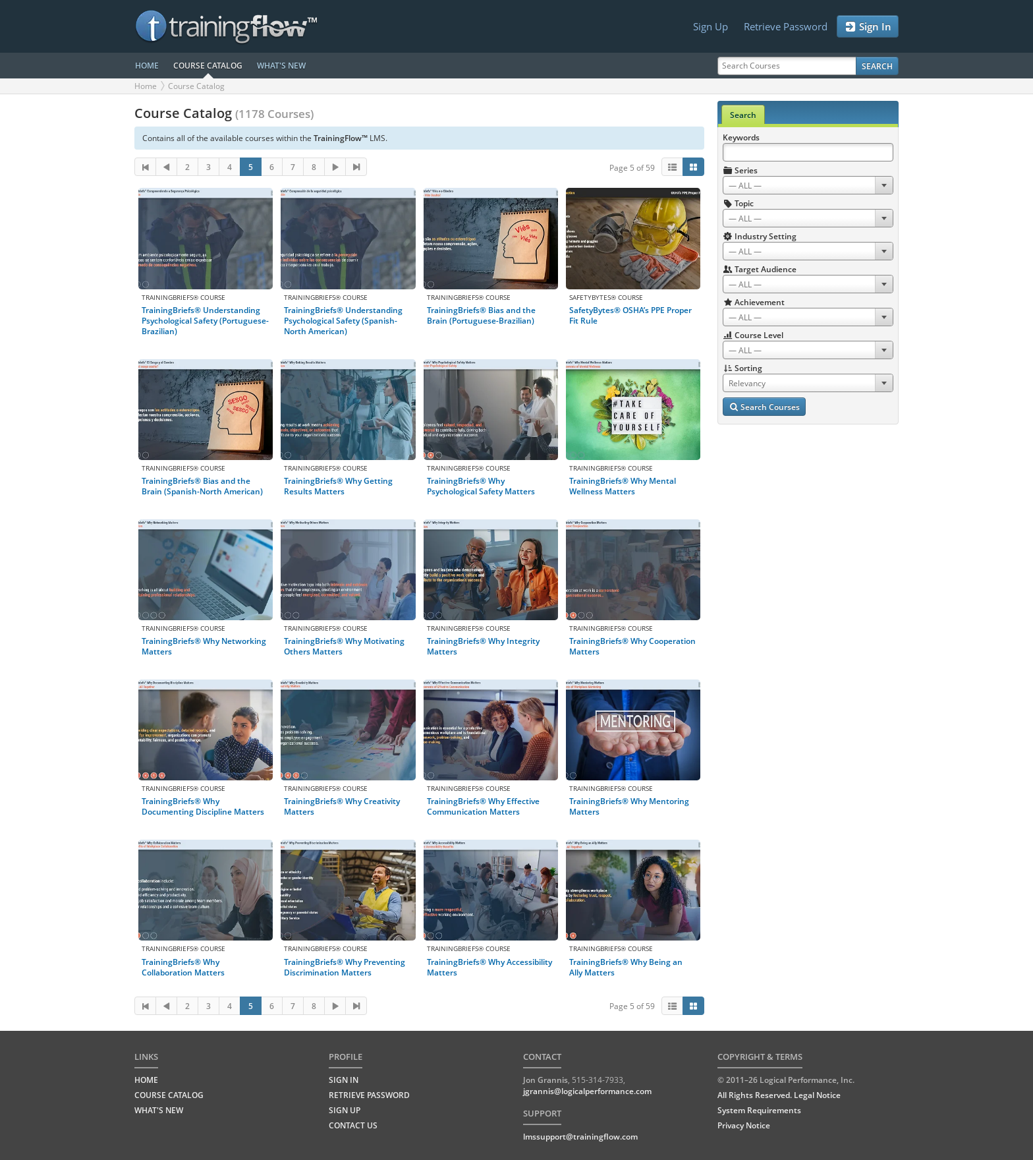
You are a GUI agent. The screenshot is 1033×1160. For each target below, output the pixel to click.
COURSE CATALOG (207, 65)
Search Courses (764, 407)
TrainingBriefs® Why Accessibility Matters (489, 967)
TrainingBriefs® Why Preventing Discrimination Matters (344, 967)
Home (145, 86)
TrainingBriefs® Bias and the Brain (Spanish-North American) (202, 486)
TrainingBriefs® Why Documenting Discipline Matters (203, 806)
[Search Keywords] (808, 152)
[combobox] (808, 185)
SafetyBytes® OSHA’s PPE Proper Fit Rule (630, 315)
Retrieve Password (785, 26)
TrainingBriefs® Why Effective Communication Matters (483, 806)
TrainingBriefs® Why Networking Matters (204, 646)
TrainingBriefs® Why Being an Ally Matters (626, 967)
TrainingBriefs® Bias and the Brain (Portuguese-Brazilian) (481, 315)
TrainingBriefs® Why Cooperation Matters (632, 646)
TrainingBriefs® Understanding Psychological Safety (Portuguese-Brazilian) (205, 320)
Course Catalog (196, 86)
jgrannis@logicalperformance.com (587, 1091)
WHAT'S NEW (281, 65)
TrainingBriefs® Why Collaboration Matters (183, 967)
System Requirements (759, 1110)
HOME (147, 65)
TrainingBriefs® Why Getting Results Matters (338, 486)
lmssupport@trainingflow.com (580, 1136)
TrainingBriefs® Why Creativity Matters (342, 806)
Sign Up (710, 26)
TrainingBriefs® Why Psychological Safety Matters (481, 486)
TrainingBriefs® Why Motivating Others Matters (344, 646)
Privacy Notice (743, 1125)
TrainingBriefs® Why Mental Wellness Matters (622, 486)
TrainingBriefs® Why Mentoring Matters (629, 806)
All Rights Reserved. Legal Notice (779, 1095)
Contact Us (353, 1125)
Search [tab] (743, 115)
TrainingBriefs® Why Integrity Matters (483, 646)
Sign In (867, 27)
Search (877, 66)
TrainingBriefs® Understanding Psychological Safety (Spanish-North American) (343, 320)
